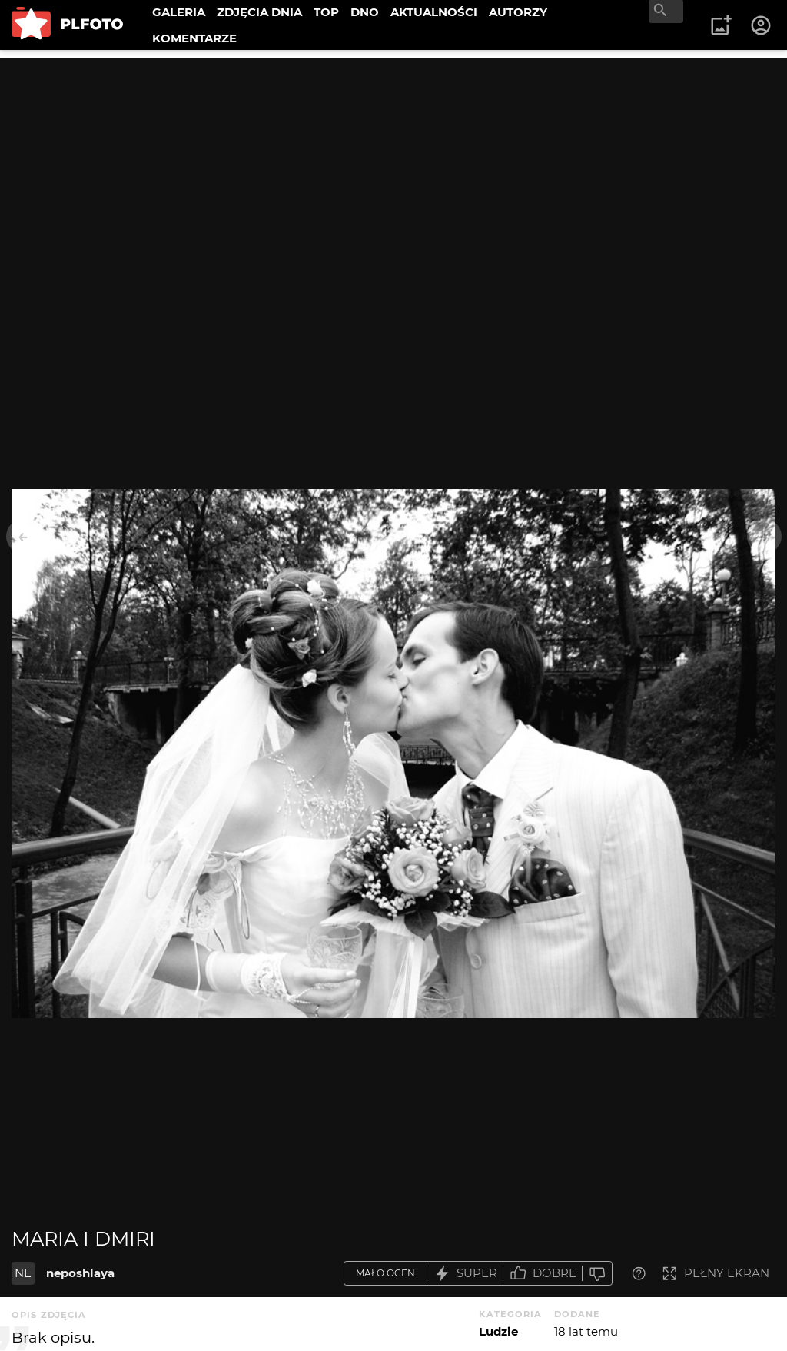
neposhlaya (80, 1273)
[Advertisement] (393, 165)
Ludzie (498, 1331)
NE (23, 1273)
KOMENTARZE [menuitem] (194, 38)
